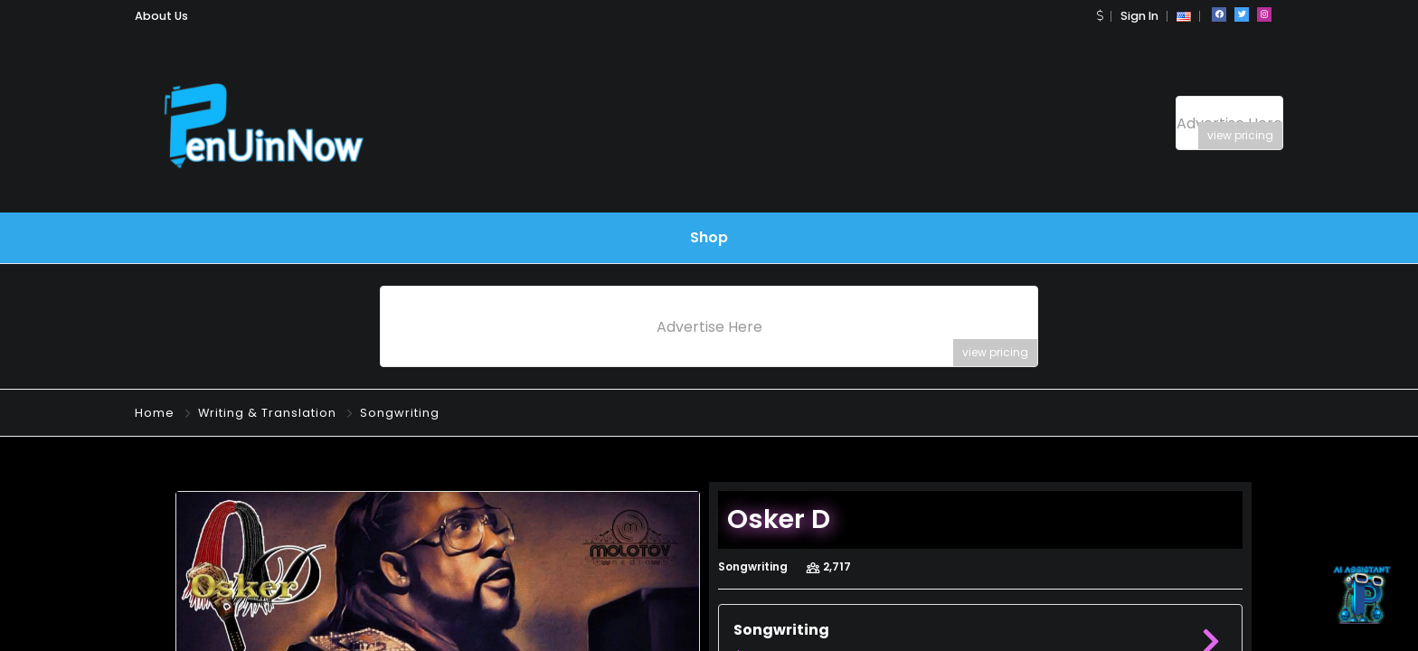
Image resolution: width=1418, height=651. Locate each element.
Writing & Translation (267, 412)
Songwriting (400, 412)
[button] (1099, 16)
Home (155, 412)
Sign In (1139, 16)
